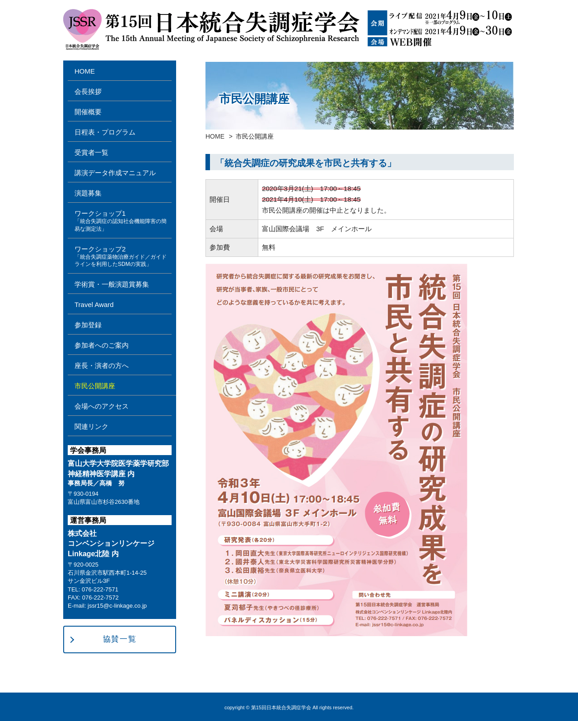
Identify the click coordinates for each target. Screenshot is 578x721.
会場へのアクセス (102, 406)
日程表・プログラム (105, 132)
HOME (214, 136)
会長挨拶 (88, 91)
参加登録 (88, 325)
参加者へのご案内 (102, 345)
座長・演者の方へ (102, 365)
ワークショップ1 (123, 221)
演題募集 (88, 193)
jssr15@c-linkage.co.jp (117, 605)
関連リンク (91, 426)
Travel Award (94, 304)
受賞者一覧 (91, 152)
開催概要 (88, 112)
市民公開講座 (95, 386)
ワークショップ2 (123, 257)
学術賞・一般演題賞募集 (112, 284)
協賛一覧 (120, 639)
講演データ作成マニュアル (115, 173)
